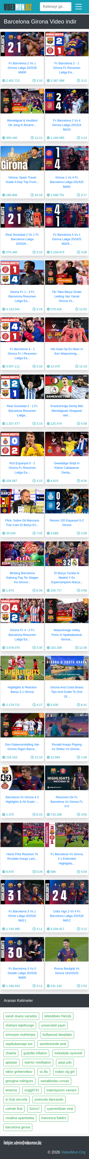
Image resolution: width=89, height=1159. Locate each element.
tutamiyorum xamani (61, 1090)
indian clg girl (65, 1072)
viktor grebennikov (19, 1072)
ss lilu (44, 1072)
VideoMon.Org (73, 1152)
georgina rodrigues (19, 1081)
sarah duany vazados (21, 1016)
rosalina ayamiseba (19, 1118)
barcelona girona (17, 1127)
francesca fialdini (53, 1118)
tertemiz (11, 1090)
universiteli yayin (53, 1025)
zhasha (10, 1053)
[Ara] (55, 6)
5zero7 (34, 1109)
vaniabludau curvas (54, 1081)
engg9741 (31, 1090)
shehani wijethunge (19, 1025)
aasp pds (65, 1062)
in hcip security (16, 1099)
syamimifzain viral (60, 1109)
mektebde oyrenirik (68, 1053)
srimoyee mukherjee (20, 1035)
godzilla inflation (35, 1053)
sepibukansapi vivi (19, 1044)
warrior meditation (37, 1062)
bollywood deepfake (57, 1035)
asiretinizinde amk (53, 1044)
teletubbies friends (57, 1016)
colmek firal (13, 1109)
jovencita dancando (49, 1099)
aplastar (11, 1062)
